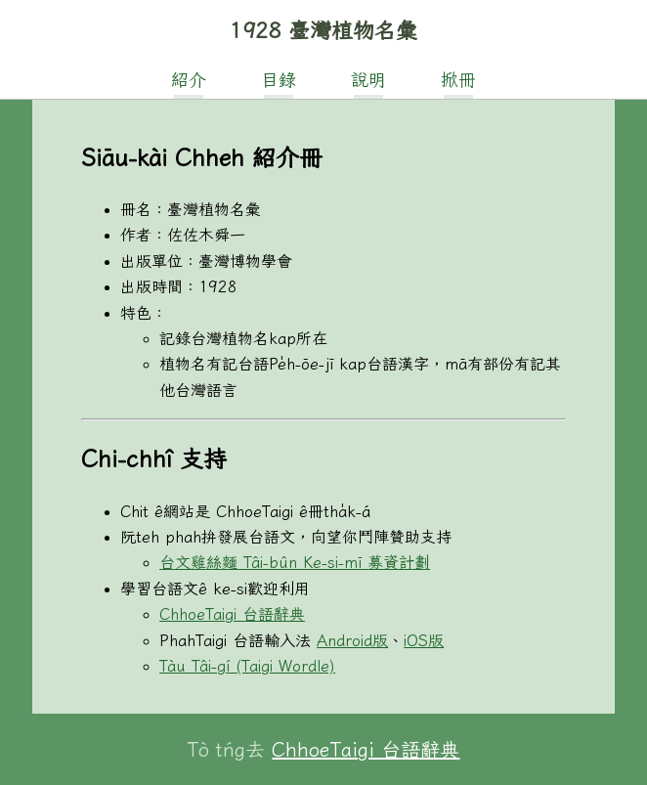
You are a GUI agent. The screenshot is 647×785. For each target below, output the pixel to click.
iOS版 (424, 640)
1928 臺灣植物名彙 (323, 30)
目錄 (278, 79)
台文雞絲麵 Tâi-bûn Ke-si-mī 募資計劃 (294, 562)
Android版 (352, 640)
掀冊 (458, 79)
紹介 (188, 79)
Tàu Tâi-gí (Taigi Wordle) (247, 666)
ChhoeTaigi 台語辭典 (232, 614)
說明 (368, 79)
